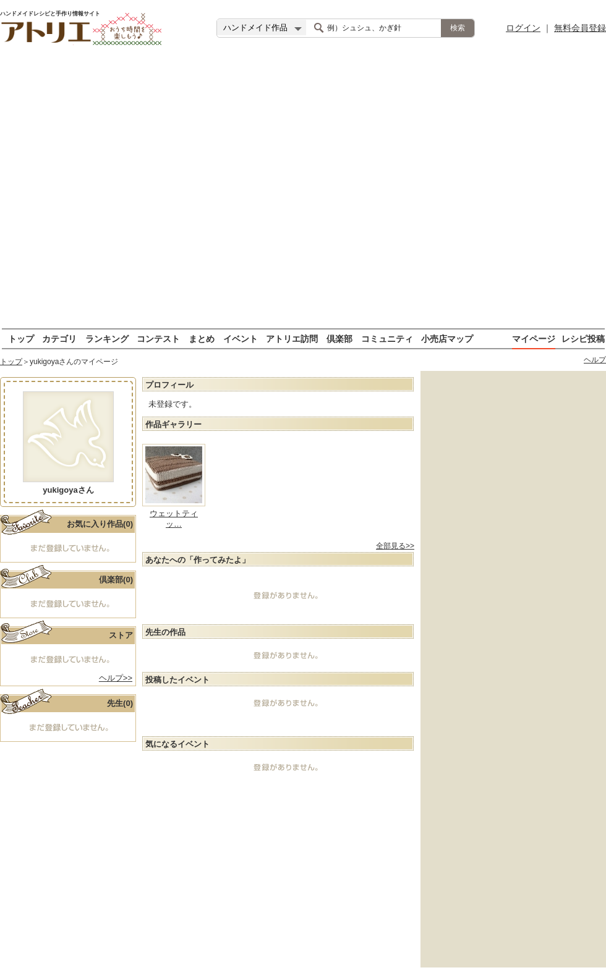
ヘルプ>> (115, 677)
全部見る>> (395, 546)
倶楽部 (339, 338)
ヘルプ (595, 359)
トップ (21, 338)
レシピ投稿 (583, 338)
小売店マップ (447, 338)
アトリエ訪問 (292, 338)
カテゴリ (59, 338)
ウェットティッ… (174, 519)
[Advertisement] (136, 192)
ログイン (523, 28)
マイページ (533, 338)
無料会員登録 (580, 28)
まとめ (202, 338)
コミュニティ (387, 338)
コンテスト (158, 338)
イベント (240, 338)
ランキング (107, 338)
